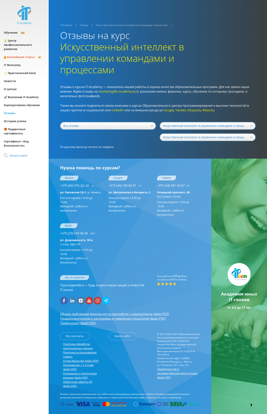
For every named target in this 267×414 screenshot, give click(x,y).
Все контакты (75, 336)
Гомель (166, 178)
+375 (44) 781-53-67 (173, 185)
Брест (69, 225)
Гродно (118, 178)
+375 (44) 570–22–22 (77, 185)
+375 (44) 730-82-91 (125, 185)
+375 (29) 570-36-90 (77, 233)
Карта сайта (123, 336)
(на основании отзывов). (172, 277)
